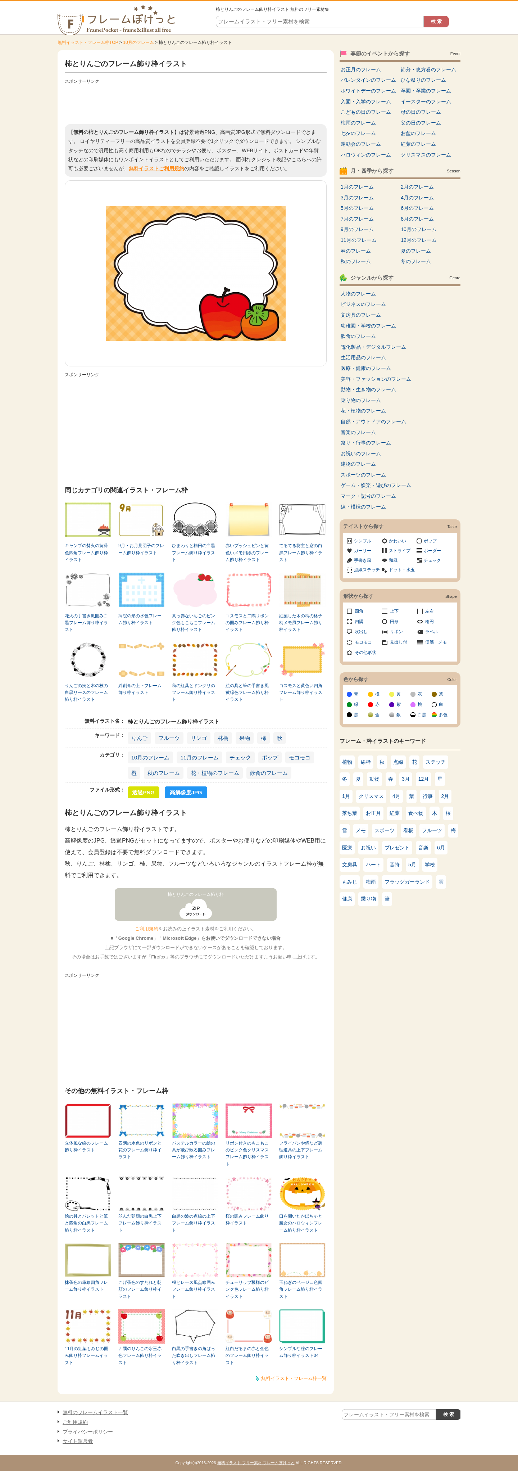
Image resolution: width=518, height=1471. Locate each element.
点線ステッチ (367, 569)
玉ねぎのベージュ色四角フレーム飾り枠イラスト (300, 1289)
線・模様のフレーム (363, 507)
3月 (406, 779)
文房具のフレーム (361, 315)
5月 (412, 864)
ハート (373, 864)
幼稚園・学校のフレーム (368, 326)
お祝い (368, 847)
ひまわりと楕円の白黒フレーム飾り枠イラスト (193, 552)
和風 (393, 560)
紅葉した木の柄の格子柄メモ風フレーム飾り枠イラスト (300, 622)
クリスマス (371, 796)
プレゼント (397, 847)
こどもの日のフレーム (366, 112)
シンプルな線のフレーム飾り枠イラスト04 (300, 1352)
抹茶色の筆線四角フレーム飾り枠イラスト (86, 1286)
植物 (347, 762)
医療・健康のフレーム (366, 368)
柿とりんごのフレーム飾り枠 (196, 894)
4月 (396, 796)
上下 (394, 611)
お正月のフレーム (361, 69)
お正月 (373, 813)
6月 (441, 847)
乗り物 (368, 899)
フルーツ (169, 738)
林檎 (223, 738)
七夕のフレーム (358, 133)
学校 (430, 864)
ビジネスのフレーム (363, 304)
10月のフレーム (138, 42)
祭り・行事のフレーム (366, 443)
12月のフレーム (419, 240)
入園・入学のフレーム (366, 101)
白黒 (422, 714)
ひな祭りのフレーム (423, 80)
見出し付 (398, 642)
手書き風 (362, 560)
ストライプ (399, 550)
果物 (244, 738)
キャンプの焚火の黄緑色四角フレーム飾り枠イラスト (86, 552)
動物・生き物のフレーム (368, 389)
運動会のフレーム (361, 144)
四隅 (359, 621)
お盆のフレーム (418, 133)
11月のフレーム (199, 757)
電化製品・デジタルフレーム (373, 347)
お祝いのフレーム (361, 453)
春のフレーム (356, 251)
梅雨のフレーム (358, 123)
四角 (359, 611)
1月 (346, 796)
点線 (398, 762)
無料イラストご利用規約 (156, 168)
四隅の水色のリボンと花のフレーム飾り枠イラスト (140, 1150)
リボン (396, 631)
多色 (443, 714)
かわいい (397, 540)
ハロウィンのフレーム (366, 155)
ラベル (431, 631)
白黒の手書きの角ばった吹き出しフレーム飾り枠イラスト (193, 1355)
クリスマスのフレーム (426, 155)
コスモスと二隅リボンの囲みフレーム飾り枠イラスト (247, 622)
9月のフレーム (357, 229)
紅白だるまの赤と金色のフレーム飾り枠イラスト (247, 1355)
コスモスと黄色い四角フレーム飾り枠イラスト (300, 692)
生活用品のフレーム (363, 357)
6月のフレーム (417, 208)
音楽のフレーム (358, 432)
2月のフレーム (417, 187)
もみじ (349, 882)
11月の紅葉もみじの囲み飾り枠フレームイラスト (86, 1355)
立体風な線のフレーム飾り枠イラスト (86, 1146)
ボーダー (432, 550)
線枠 (366, 762)
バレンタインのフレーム (368, 80)
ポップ (270, 757)
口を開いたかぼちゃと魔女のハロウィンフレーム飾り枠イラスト (300, 1223)
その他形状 (365, 652)
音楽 (423, 847)
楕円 (429, 621)
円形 (394, 621)
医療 (347, 847)
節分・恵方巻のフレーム (428, 69)
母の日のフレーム (421, 112)
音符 (395, 864)
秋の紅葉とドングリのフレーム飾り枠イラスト (193, 692)
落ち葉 (349, 813)
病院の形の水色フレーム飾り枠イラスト (140, 619)
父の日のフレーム (421, 123)
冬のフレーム (416, 261)
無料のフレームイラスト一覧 (95, 1412)
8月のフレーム (417, 219)
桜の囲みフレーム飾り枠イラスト (247, 1220)
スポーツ (384, 830)
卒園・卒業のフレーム (426, 91)
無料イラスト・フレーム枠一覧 (294, 1378)
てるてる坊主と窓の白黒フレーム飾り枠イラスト (300, 552)
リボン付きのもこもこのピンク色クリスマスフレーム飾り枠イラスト (247, 1154)
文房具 (349, 864)
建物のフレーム (358, 464)
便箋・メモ (436, 642)
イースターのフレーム (426, 101)
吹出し (361, 631)
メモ (361, 830)
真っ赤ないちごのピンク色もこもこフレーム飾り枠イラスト (193, 622)
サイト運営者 (78, 1441)
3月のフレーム (357, 197)
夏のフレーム (416, 251)
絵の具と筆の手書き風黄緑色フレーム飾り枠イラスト (247, 692)
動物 (374, 779)
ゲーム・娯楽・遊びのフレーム (376, 485)
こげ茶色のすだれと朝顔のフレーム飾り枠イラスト (140, 1289)
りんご (139, 738)
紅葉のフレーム (418, 144)
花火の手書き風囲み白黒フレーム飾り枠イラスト (86, 622)
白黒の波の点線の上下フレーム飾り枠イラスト (193, 1223)
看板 (408, 830)
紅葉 (395, 813)
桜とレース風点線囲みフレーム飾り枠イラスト (193, 1289)
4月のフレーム (417, 197)
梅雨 (371, 882)
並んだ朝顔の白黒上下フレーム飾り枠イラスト (140, 1223)
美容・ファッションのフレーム (376, 379)
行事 (428, 796)
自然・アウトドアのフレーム (373, 421)
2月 (445, 796)
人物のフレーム (358, 294)
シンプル (362, 540)
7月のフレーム (357, 219)
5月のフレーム (357, 208)
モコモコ (299, 757)
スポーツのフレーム (363, 475)
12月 (423, 779)
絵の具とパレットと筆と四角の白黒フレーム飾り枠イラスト (86, 1223)
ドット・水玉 (402, 569)
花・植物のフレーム (215, 773)
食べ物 (415, 813)
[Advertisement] (196, 102)
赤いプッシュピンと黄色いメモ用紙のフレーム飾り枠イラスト (247, 552)
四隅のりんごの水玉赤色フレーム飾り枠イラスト (140, 1355)
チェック (240, 757)
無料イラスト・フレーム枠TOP (88, 42)
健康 (347, 899)
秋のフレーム (163, 773)
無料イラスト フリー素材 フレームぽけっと (256, 1463)
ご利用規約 (146, 928)
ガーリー (362, 550)
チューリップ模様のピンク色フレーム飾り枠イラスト (247, 1289)
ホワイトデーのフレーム (368, 91)
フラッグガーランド (407, 882)
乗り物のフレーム (361, 400)
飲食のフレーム (269, 773)
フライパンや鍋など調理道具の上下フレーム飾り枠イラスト (300, 1150)
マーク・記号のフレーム (368, 496)
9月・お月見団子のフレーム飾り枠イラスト (141, 549)
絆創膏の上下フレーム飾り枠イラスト (140, 689)
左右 (429, 611)
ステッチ (436, 762)
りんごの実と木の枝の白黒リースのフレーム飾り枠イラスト (86, 692)
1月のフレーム (357, 187)
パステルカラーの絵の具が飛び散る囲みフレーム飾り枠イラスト (193, 1150)
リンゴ (199, 738)
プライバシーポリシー (88, 1432)
